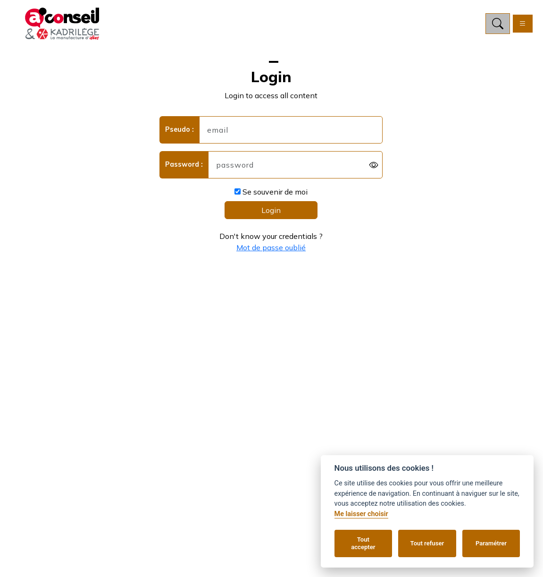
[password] (295, 164)
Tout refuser (427, 543)
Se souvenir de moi (271, 191)
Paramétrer (491, 543)
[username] (291, 130)
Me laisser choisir (361, 514)
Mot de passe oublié (271, 247)
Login (271, 210)
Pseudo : (179, 129)
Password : (184, 164)
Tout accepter (363, 543)
